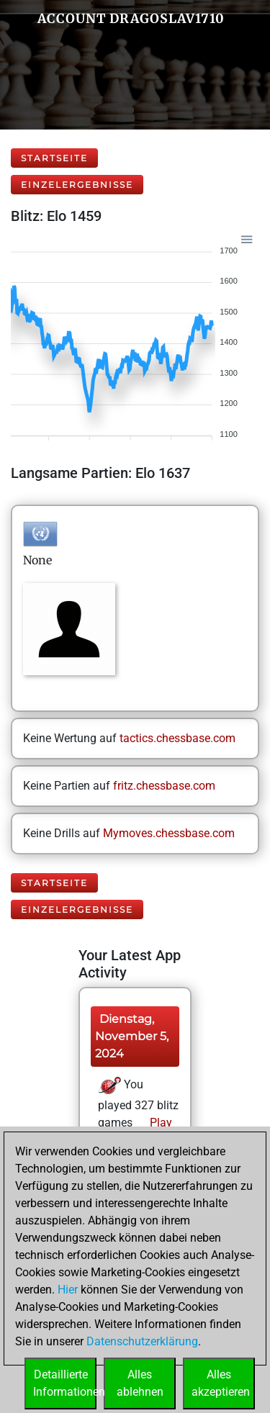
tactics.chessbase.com (177, 738)
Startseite (54, 158)
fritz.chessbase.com (164, 786)
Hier (68, 1289)
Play (159, 1122)
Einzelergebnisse (77, 184)
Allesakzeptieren (221, 1383)
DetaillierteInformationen (64, 1383)
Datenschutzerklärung (142, 1341)
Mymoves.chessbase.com (169, 833)
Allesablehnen (140, 1383)
